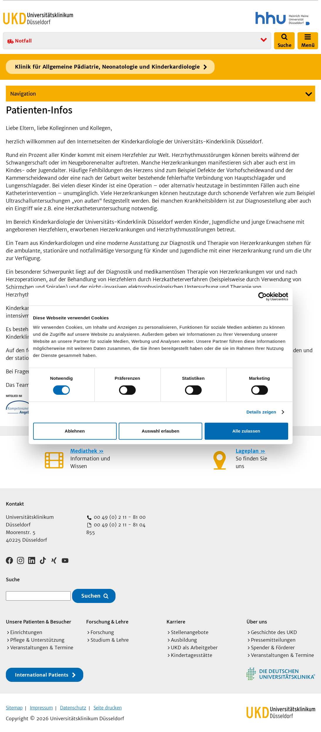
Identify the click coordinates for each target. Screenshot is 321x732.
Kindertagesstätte (191, 653)
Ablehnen (75, 430)
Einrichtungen (26, 630)
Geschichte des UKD (274, 630)
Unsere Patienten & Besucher (38, 619)
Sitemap (14, 706)
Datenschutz (73, 706)
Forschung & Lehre (107, 619)
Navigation (23, 94)
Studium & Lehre (110, 638)
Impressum (41, 706)
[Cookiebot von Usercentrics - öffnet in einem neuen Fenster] (262, 296)
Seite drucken (108, 706)
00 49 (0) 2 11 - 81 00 (119, 517)
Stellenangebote (189, 630)
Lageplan (247, 451)
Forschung (102, 630)
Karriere (176, 619)
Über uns (257, 619)
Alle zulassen (246, 430)
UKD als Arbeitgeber (194, 645)
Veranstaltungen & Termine (41, 645)
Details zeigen (261, 411)
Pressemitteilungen (273, 638)
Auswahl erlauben (160, 430)
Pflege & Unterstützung (37, 638)
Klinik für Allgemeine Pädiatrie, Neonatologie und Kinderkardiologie (107, 66)
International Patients (41, 673)
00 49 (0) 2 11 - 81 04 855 (115, 528)
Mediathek (83, 451)
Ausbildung (184, 638)
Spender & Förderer (273, 645)
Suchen (91, 594)
